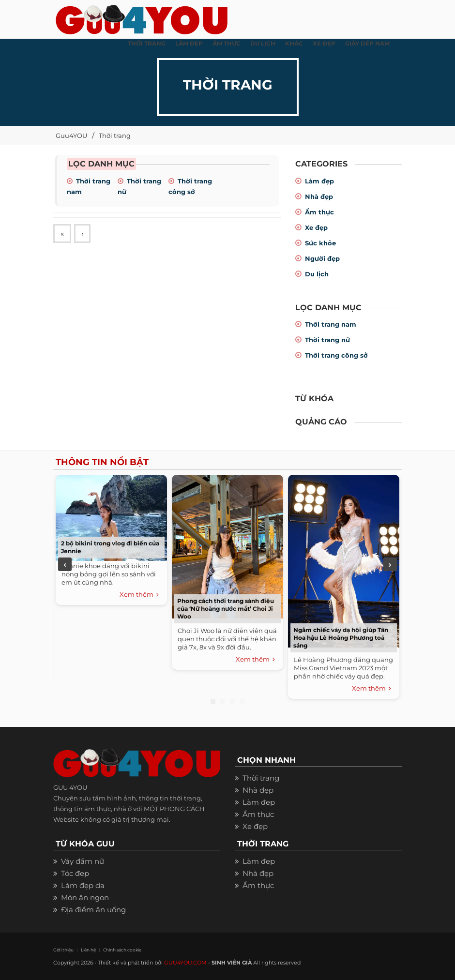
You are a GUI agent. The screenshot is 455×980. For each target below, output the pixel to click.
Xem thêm (139, 594)
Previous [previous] (65, 564)
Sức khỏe (320, 243)
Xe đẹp (316, 227)
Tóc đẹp (75, 873)
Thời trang (115, 135)
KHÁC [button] (294, 43)
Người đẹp (322, 258)
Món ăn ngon (85, 897)
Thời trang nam (330, 324)
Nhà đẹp (319, 196)
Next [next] (390, 564)
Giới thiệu (63, 949)
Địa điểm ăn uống (93, 909)
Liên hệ (88, 949)
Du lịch (317, 274)
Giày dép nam (367, 43)
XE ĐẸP (324, 43)
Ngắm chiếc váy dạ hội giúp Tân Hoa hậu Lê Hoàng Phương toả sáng (340, 637)
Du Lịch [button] (262, 43)
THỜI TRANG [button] (147, 43)
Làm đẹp (319, 181)
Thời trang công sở (336, 355)
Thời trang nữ (327, 340)
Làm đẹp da (83, 885)
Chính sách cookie (122, 949)
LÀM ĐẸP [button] (189, 43)
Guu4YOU (71, 135)
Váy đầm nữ (82, 861)
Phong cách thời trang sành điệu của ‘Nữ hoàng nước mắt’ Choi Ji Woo (225, 608)
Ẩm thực (319, 212)
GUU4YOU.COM (185, 962)
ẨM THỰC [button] (226, 43)
